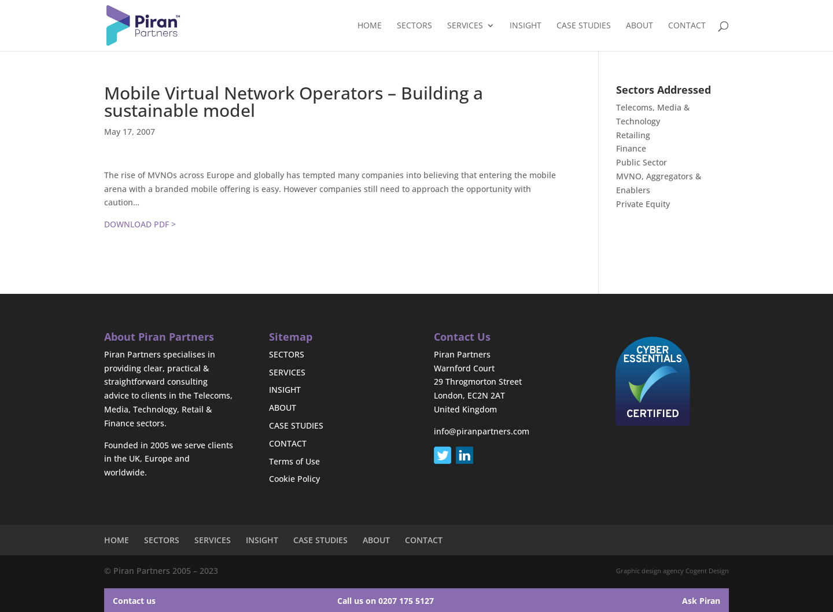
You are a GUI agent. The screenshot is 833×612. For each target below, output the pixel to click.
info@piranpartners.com (481, 431)
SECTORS (414, 26)
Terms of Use (294, 461)
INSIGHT (525, 26)
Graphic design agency (650, 570)
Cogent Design (707, 570)
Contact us (134, 600)
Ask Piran (701, 600)
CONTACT (687, 26)
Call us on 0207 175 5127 (385, 600)
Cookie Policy (294, 478)
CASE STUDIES (583, 26)
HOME (369, 26)
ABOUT (639, 26)
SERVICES (465, 26)
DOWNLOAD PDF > (140, 224)
